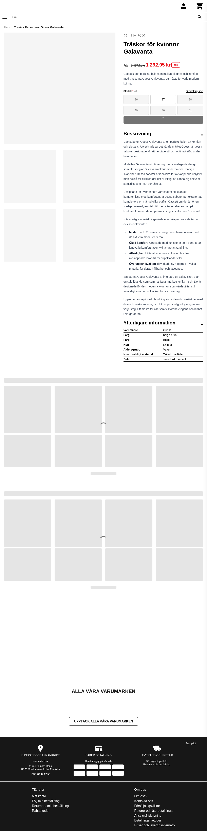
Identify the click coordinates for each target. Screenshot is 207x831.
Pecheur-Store (179, 724)
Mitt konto (19, 715)
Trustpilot (191, 662)
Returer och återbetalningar (93, 729)
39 (136, 110)
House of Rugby (151, 758)
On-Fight (175, 720)
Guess (163, 36)
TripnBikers (177, 763)
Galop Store (147, 744)
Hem (7, 27)
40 (163, 110)
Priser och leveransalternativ (93, 744)
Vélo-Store (176, 768)
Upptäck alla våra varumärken (103, 640)
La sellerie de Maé (152, 763)
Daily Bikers (147, 720)
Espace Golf (148, 734)
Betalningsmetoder (86, 739)
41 (190, 110)
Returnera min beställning (30, 724)
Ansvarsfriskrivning (86, 734)
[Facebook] (98, 823)
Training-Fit (177, 754)
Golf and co (147, 749)
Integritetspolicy (84, 749)
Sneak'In (175, 744)
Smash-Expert (179, 739)
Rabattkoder (20, 729)
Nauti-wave (177, 715)
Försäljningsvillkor (86, 724)
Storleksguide (194, 91)
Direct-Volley (148, 729)
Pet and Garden (180, 729)
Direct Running (150, 724)
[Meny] (5, 17)
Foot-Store (147, 739)
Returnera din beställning (156, 683)
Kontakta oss (40, 680)
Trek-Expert (177, 758)
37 (163, 99)
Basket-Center (149, 715)
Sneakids (175, 749)
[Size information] (135, 91)
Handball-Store (150, 754)
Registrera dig (143, 794)
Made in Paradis (151, 768)
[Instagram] (109, 823)
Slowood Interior (180, 734)
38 (190, 99)
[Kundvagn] (200, 6)
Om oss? (79, 715)
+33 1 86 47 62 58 (40, 693)
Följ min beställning (25, 720)
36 (136, 99)
